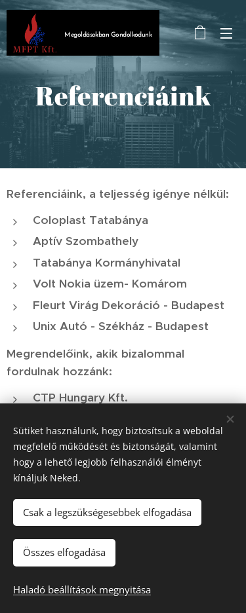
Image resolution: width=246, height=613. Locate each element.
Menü (226, 33)
